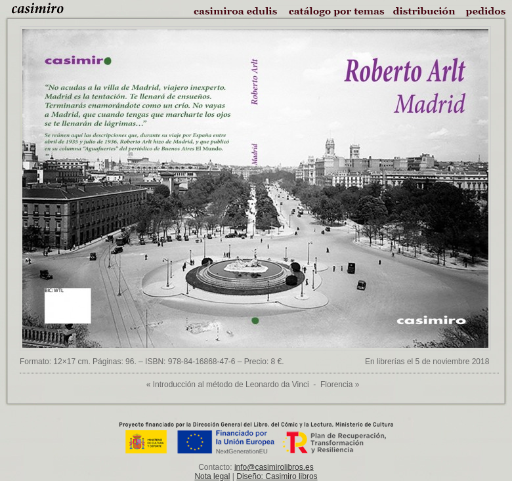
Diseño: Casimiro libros (276, 476)
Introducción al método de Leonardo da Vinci (231, 384)
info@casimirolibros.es (274, 467)
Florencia (336, 384)
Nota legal (212, 476)
